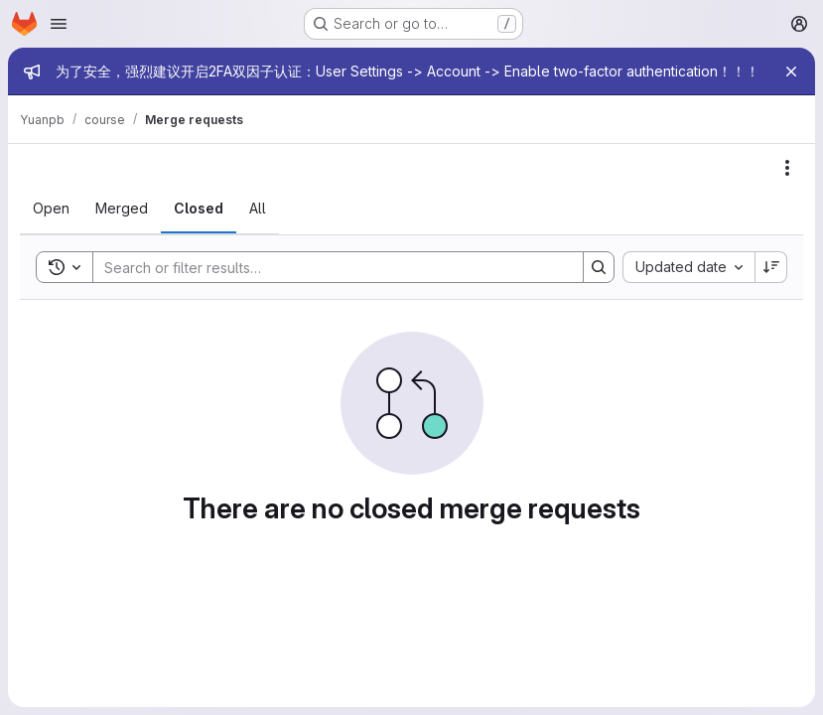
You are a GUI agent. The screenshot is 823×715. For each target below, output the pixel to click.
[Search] (328, 267)
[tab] (51, 208)
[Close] (791, 71)
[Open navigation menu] (58, 24)
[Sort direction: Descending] (771, 267)
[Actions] (787, 168)
